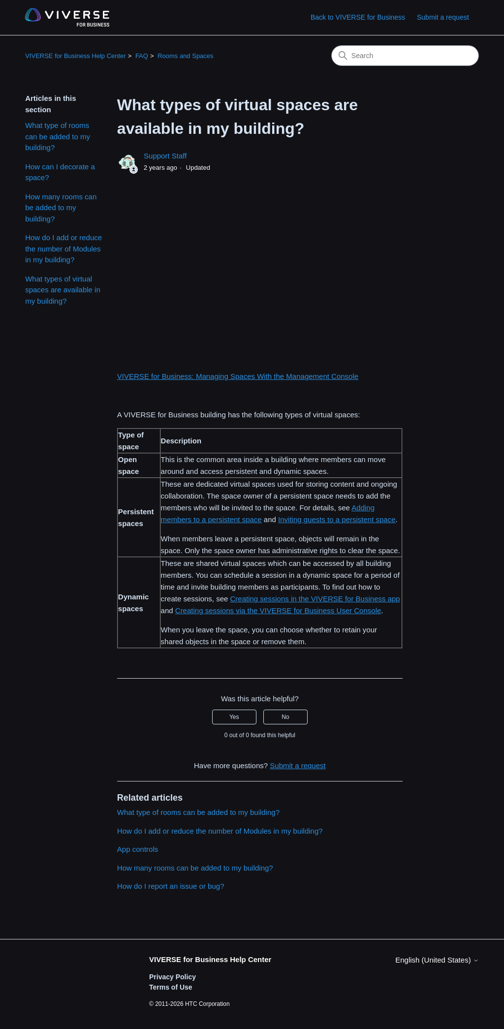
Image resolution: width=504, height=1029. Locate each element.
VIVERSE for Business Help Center (75, 56)
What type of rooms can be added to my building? (57, 136)
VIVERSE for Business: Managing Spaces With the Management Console (237, 376)
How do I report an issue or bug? (170, 886)
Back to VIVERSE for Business (358, 17)
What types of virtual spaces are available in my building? (62, 290)
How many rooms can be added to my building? (60, 207)
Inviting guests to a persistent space (336, 519)
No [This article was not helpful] (285, 717)
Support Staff (165, 156)
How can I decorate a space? (60, 172)
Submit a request (443, 17)
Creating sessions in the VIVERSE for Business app (315, 598)
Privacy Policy (172, 977)
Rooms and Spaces (185, 56)
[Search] (405, 55)
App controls (137, 849)
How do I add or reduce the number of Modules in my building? (63, 248)
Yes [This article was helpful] (234, 717)
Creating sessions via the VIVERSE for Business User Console (278, 610)
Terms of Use (170, 987)
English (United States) (437, 960)
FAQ (141, 56)
